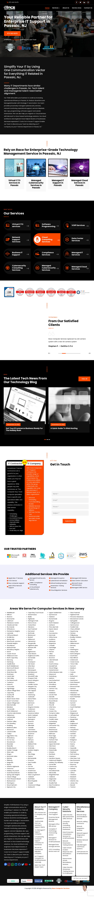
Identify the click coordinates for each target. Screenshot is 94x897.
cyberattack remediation (58, 581)
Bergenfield (74, 721)
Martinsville (53, 744)
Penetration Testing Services (57, 587)
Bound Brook (53, 703)
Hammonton (74, 626)
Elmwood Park (75, 688)
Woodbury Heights (13, 651)
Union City (73, 769)
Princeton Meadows (77, 618)
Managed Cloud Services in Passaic (79, 182)
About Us (66, 8)
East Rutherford (54, 682)
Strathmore (32, 773)
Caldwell (31, 779)
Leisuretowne (11, 672)
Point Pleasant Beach (14, 781)
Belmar (30, 661)
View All (84, 378)
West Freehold (75, 614)
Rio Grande (11, 628)
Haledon (52, 618)
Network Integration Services (80, 830)
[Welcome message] (84, 887)
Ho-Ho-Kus (11, 742)
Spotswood (53, 616)
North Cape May (12, 659)
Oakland (52, 779)
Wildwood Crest (12, 657)
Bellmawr (52, 736)
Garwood (10, 771)
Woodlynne (11, 647)
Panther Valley (12, 723)
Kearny (72, 746)
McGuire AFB (32, 649)
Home (47, 8)
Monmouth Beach (13, 670)
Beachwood (53, 732)
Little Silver (31, 667)
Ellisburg (9, 763)
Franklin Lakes (53, 721)
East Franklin (32, 765)
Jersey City (74, 785)
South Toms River (13, 703)
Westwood (53, 719)
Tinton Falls (74, 665)
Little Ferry (52, 709)
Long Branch (74, 732)
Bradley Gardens (76, 639)
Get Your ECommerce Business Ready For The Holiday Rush (32, 427)
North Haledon (54, 624)
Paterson (73, 781)
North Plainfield (75, 699)
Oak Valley (10, 680)
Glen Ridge (31, 756)
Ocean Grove (11, 655)
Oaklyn (9, 736)
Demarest (31, 632)
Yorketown (31, 711)
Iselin (72, 676)
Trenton (73, 790)
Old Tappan (32, 692)
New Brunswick (75, 763)
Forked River (32, 626)
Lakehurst (10, 622)
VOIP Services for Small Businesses (82, 855)
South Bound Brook (13, 775)
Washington (74, 651)
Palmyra (31, 742)
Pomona (31, 748)
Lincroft (30, 707)
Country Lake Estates (14, 715)
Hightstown (32, 653)
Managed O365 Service (79, 589)
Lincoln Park (53, 696)
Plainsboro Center (13, 624)
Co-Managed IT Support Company (40, 834)
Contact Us (88, 8)
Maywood (52, 676)
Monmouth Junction (14, 643)
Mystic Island (53, 630)
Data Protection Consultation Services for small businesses (68, 838)
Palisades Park (75, 696)
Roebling (10, 727)
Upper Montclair (54, 746)
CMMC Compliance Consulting (35, 584)
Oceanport (32, 663)
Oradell (30, 785)
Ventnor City (53, 690)
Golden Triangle (12, 752)
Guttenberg (53, 723)
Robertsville (53, 752)
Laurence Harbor (33, 715)
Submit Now (69, 520)
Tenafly (72, 641)
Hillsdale (52, 705)
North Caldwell (33, 717)
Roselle (72, 701)
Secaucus (73, 703)
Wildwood (31, 641)
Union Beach (32, 655)
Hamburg (10, 663)
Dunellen (31, 744)
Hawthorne (74, 682)
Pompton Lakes (54, 715)
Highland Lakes (33, 647)
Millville (72, 723)
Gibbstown (10, 717)
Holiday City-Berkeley (56, 765)
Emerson (31, 763)
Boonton (52, 659)
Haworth (10, 686)
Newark (72, 788)
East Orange (74, 765)
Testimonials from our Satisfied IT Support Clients (40, 826)
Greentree (52, 730)
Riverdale (10, 746)
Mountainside (32, 734)
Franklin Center (33, 686)
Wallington (52, 740)
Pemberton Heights (13, 632)
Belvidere (10, 709)
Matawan (52, 643)
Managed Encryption (57, 579)
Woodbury (52, 686)
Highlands (31, 620)
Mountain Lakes (12, 759)
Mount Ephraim (12, 788)
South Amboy (53, 665)
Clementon (32, 643)
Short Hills (52, 783)
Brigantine (52, 645)
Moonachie (11, 620)
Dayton (30, 759)
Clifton (72, 775)
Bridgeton (73, 742)
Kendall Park (53, 667)
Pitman (51, 653)
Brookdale (52, 688)
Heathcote (32, 713)
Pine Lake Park (54, 628)
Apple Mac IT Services (15, 579)
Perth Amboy (74, 756)
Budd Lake (52, 684)
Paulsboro (31, 684)
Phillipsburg (74, 636)
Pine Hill (51, 707)
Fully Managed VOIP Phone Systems (81, 849)
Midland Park (32, 746)
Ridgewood (74, 715)
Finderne (31, 694)
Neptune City (11, 790)
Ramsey (73, 647)
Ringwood (52, 771)
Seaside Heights (12, 645)
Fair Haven (31, 665)
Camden (73, 773)
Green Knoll (32, 719)
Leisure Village (12, 779)
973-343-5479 (13, 2)
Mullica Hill (10, 699)
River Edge (52, 738)
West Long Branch (34, 777)
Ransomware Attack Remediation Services (67, 867)
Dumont (73, 667)
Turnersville (11, 711)
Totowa (51, 711)
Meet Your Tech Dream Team (40, 872)
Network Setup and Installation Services (82, 818)
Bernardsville (32, 761)
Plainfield (73, 754)
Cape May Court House (36, 614)
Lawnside (10, 634)
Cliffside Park (74, 717)
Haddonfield (53, 734)
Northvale (31, 634)
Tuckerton (10, 684)
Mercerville (52, 775)
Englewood (74, 725)
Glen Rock (52, 748)
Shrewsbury (11, 740)
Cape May (10, 694)
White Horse (53, 639)
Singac (9, 756)
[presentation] (49, 353)
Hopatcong (74, 632)
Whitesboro (11, 630)
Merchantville (11, 707)
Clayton (52, 651)
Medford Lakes (12, 730)
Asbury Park (74, 653)
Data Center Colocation (79, 581)
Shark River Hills (12, 674)
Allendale (31, 727)
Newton (51, 759)
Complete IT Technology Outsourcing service (53, 834)
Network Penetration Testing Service (68, 847)
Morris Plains (32, 701)
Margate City (32, 688)
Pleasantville (74, 692)
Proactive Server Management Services (54, 820)
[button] (60, 353)
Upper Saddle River (55, 614)
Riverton (10, 618)
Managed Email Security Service (37, 580)
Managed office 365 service (54, 826)
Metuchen (73, 643)
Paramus (73, 719)
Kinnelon (52, 692)
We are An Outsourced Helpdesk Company (39, 853)
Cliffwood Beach (12, 636)
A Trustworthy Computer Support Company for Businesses (39, 843)
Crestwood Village (34, 788)
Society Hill (10, 696)
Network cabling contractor (82, 824)
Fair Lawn (73, 738)
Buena (9, 767)
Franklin (72, 740)
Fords (72, 649)
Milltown (30, 738)
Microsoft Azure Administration (76, 585)
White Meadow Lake (56, 674)
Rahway (73, 730)
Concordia (10, 688)
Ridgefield (52, 725)
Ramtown (31, 705)
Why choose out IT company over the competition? (40, 816)
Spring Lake (11, 641)
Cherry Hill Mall (75, 630)
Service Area (76, 8)
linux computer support (16, 584)
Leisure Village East (13, 705)
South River (74, 657)
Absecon (52, 657)
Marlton (51, 680)
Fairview (73, 634)
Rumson (31, 725)
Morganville (32, 645)
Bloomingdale (32, 783)
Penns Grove (32, 624)
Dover (72, 672)
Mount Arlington (33, 682)
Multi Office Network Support (14, 587)
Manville (51, 699)
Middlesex (52, 790)
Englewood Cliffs (33, 657)
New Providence (54, 788)
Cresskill (52, 647)
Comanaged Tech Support (53, 814)
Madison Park (32, 775)
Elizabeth (73, 779)
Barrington (31, 721)
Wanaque (52, 750)
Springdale (74, 622)
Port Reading (11, 725)
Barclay (9, 761)
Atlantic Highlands (13, 769)
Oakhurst (10, 721)
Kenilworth (31, 790)
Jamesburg (32, 690)
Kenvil (9, 653)
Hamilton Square (55, 761)
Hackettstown (54, 672)
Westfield (73, 727)
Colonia (73, 674)
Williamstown (74, 645)
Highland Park (74, 616)
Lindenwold (74, 661)
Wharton (31, 703)
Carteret (73, 707)
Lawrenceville (11, 734)
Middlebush (11, 614)
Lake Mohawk (53, 661)
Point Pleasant (75, 684)
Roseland (31, 676)
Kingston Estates (34, 709)
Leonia (51, 663)
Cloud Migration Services (58, 591)
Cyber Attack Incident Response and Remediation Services (68, 856)
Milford (9, 616)
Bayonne (73, 767)
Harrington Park (33, 622)
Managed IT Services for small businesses (53, 843)
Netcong (10, 661)
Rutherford (74, 678)
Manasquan (32, 672)
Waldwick (52, 694)
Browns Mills (53, 717)
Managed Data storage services (54, 851)
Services (56, 8)
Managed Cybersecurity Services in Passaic (36, 183)
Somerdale (32, 659)
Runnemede (53, 620)
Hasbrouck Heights (55, 763)
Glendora (31, 628)
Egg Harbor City (12, 738)
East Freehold (32, 630)
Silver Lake (10, 754)
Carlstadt (31, 699)
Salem (30, 651)
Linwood (31, 723)
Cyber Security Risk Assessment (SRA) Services (68, 818)
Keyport (30, 740)
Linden (72, 748)
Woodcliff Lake (33, 678)
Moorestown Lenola (77, 620)
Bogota (51, 622)
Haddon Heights (33, 752)
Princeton (73, 734)
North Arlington (75, 655)
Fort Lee (73, 744)
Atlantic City (74, 783)
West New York (75, 761)
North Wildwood (12, 713)
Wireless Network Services (82, 843)
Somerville (52, 767)
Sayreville (73, 750)
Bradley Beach (12, 750)
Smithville (31, 750)
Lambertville (11, 719)
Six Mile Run (11, 639)
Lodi (71, 711)
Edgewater (53, 781)
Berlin (30, 754)
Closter (51, 632)
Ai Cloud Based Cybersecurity (34, 589)
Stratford (31, 736)
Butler (30, 767)
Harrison (73, 690)
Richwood (10, 732)
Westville (10, 748)
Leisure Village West (14, 692)
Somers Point (53, 701)
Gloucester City (54, 727)
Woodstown (11, 744)
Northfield (31, 781)
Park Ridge (52, 649)
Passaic (73, 771)
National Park (11, 649)
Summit (73, 705)
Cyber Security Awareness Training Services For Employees (68, 876)
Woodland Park (54, 773)
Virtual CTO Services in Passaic (14, 182)
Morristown (74, 686)
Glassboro (73, 694)
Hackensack (74, 752)
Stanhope (10, 676)
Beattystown (11, 783)
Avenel (72, 680)
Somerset (73, 713)
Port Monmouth (12, 682)
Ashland (52, 626)
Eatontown (53, 769)
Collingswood (74, 624)
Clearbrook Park (12, 626)
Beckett (30, 639)
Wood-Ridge (53, 670)
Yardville (31, 730)
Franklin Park (74, 628)
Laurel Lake (10, 678)
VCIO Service (12, 581)
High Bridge (11, 690)
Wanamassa (32, 616)
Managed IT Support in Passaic (58, 182)
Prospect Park (32, 680)
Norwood (31, 670)
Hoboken (73, 759)
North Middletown (13, 667)
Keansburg (53, 678)
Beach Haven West (13, 701)
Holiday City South (13, 773)
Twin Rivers (31, 732)
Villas (51, 655)
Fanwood (31, 771)
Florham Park (53, 742)
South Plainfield (75, 709)
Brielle (30, 618)
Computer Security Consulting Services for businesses (67, 827)
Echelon (51, 754)
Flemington (11, 785)
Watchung (31, 696)
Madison (73, 670)
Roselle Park (53, 785)
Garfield (73, 736)
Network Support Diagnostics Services (82, 837)
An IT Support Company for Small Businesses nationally (39, 863)
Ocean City (53, 713)
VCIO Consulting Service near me (54, 857)
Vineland (73, 777)
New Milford (74, 659)
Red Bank (52, 756)
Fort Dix (30, 769)
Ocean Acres (74, 663)
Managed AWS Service (78, 579)
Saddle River (11, 665)
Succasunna (53, 634)
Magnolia (10, 765)
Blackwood (31, 636)
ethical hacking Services (58, 584)
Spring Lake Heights (13, 777)
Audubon (52, 641)
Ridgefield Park (54, 777)
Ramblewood (32, 674)
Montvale (52, 636)
